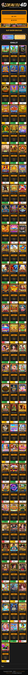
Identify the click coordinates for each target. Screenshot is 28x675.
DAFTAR (14, 20)
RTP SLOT (14, 12)
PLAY (5, 56)
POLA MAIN (5, 60)
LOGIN (14, 16)
